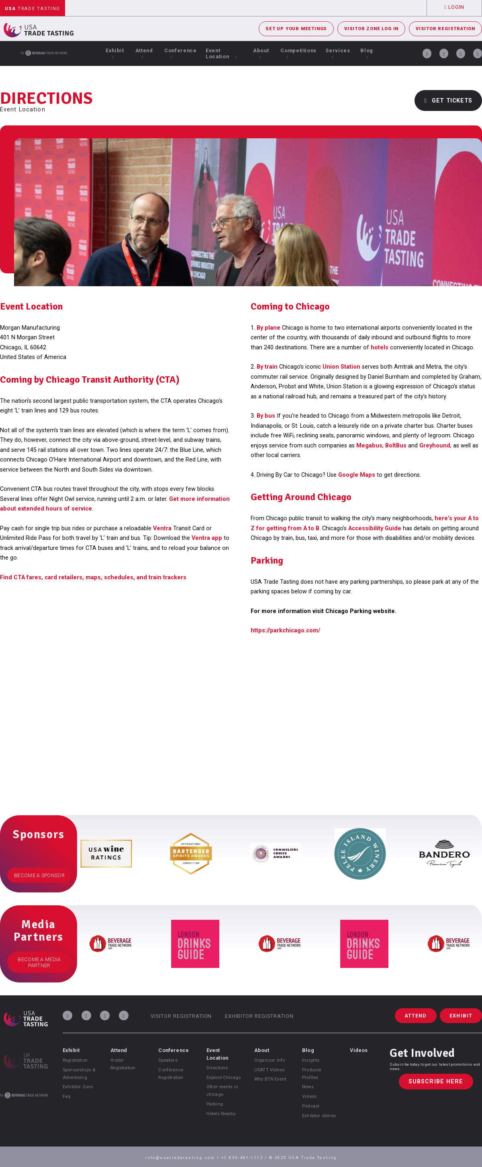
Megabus (369, 445)
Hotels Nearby (220, 1113)
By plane (268, 327)
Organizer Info (269, 1060)
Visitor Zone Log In (371, 28)
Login (454, 7)
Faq (66, 1096)
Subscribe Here (436, 1081)
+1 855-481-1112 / (245, 1157)
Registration (75, 1060)
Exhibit (115, 53)
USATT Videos (269, 1070)
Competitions (298, 53)
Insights (310, 1060)
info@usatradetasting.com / (183, 1157)
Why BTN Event (270, 1079)
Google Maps (356, 475)
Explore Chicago (223, 1077)
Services (337, 53)
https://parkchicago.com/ (285, 630)
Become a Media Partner (39, 962)
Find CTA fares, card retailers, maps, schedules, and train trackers (93, 577)
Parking (214, 1104)
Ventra (162, 528)
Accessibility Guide (374, 528)
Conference (180, 53)
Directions (217, 1068)
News (308, 1086)
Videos (309, 1096)
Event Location (221, 53)
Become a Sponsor (39, 875)
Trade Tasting (32, 8)
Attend (144, 53)
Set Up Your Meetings (296, 28)
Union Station (341, 366)
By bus (266, 415)
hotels (379, 347)
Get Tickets (448, 100)
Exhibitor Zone (78, 1086)
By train (267, 366)
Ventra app (207, 538)
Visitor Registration (445, 28)
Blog (366, 53)
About (261, 53)
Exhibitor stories (319, 1115)
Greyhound (434, 445)
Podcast (310, 1106)
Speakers (167, 1060)
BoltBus (396, 445)
